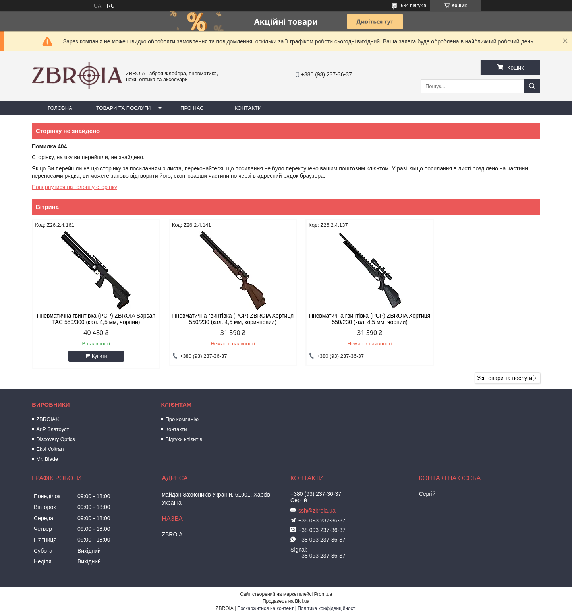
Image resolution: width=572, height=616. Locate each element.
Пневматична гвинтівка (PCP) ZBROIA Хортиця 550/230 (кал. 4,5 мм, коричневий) (221, 318)
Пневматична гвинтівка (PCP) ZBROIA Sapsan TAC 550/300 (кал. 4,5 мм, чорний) (92, 318)
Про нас (192, 108)
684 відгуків (413, 5)
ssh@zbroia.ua (317, 510)
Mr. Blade (47, 459)
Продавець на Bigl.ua (286, 601)
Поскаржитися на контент (265, 608)
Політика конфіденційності (327, 608)
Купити (95, 356)
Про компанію (182, 419)
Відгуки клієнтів (183, 439)
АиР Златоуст (52, 429)
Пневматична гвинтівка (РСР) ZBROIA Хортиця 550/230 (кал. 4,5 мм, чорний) (350, 318)
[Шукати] (532, 86)
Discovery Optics (55, 439)
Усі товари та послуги (504, 378)
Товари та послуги (123, 108)
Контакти (247, 108)
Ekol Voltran (50, 449)
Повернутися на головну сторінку (74, 187)
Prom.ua (323, 594)
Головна (60, 108)
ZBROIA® (47, 419)
